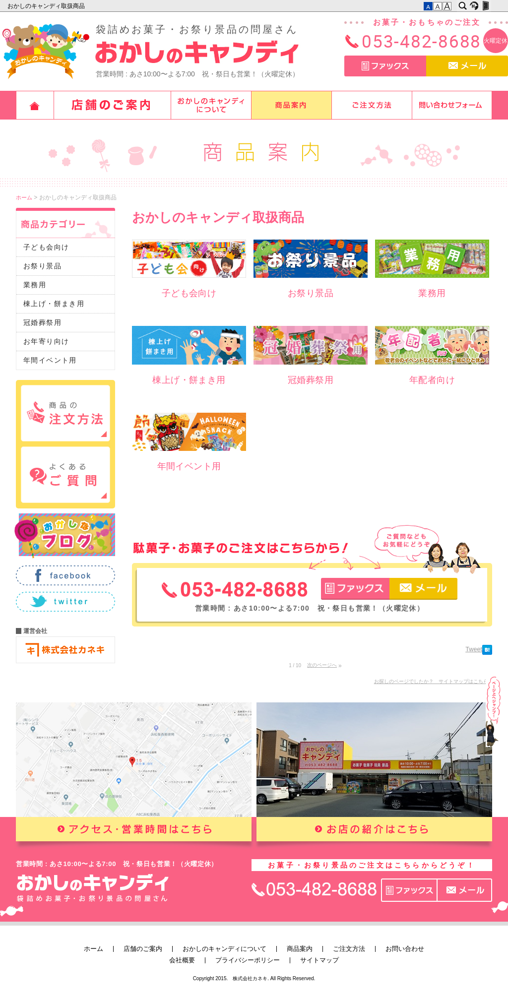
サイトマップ (319, 960)
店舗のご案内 (112, 105)
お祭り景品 (42, 266)
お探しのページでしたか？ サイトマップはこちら (431, 681)
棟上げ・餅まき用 (53, 304)
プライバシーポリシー (247, 960)
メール (467, 66)
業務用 (34, 285)
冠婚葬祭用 (42, 322)
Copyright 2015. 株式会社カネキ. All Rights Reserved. (254, 978)
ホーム (35, 105)
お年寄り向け (46, 341)
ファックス (385, 66)
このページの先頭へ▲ (493, 740)
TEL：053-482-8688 (235, 590)
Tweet (473, 649)
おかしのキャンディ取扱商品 (46, 5)
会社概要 (182, 960)
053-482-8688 (421, 41)
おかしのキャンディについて (211, 105)
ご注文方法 (372, 105)
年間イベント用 (50, 360)
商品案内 (292, 105)
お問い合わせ (452, 105)
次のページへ (322, 665)
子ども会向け (46, 247)
